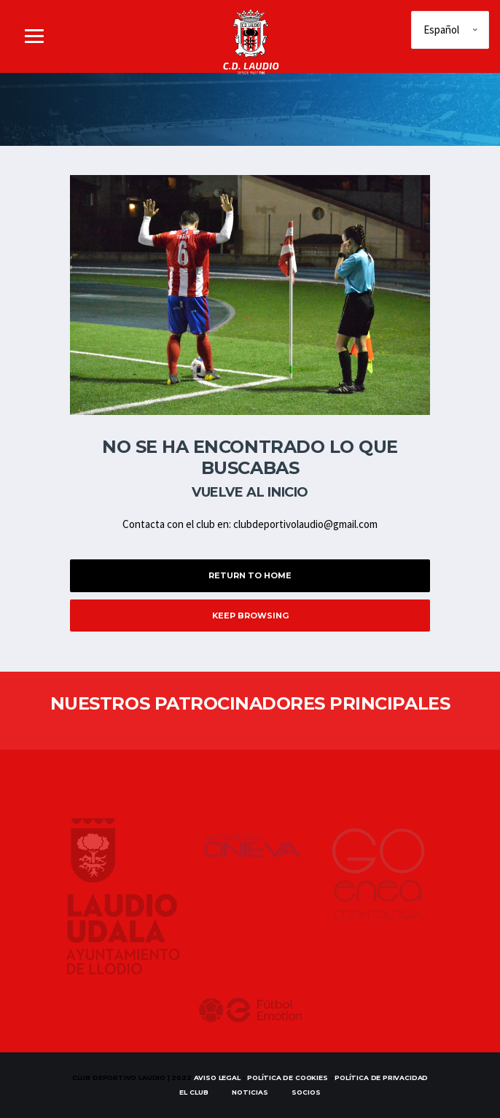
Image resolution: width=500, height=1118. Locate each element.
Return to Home (250, 575)
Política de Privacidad (381, 1078)
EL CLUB (193, 1092)
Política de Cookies (287, 1078)
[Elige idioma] (450, 30)
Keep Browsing (250, 615)
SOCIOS (306, 1092)
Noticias (250, 1092)
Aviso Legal (217, 1078)
